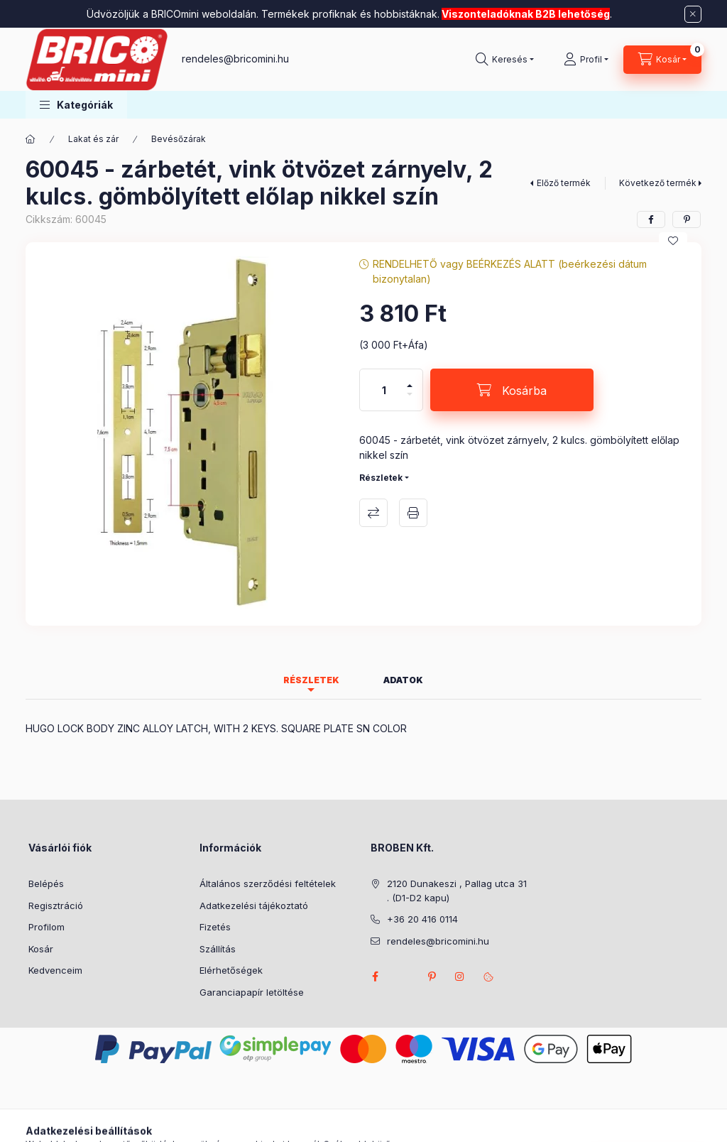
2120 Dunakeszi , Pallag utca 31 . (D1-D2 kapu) (457, 890)
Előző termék (564, 183)
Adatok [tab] (403, 680)
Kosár (40, 949)
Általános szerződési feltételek (267, 883)
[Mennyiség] (384, 389)
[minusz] (409, 400)
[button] (76, 105)
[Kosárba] (512, 390)
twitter (403, 976)
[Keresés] (505, 59)
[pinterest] (686, 219)
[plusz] (409, 379)
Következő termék (657, 183)
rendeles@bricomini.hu (235, 59)
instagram (460, 976)
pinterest (431, 976)
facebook (375, 976)
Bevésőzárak (178, 139)
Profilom (46, 926)
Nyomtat (413, 513)
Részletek (381, 477)
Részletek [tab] (311, 680)
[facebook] (651, 219)
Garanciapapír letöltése (251, 992)
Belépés (46, 883)
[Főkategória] (30, 139)
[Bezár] (692, 14)
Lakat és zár (93, 139)
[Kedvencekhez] (673, 240)
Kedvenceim (55, 970)
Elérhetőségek (231, 970)
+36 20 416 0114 (422, 919)
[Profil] (586, 59)
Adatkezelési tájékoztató (253, 905)
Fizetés (215, 926)
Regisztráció (55, 905)
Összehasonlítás (373, 513)
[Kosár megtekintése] (662, 59)
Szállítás (217, 949)
